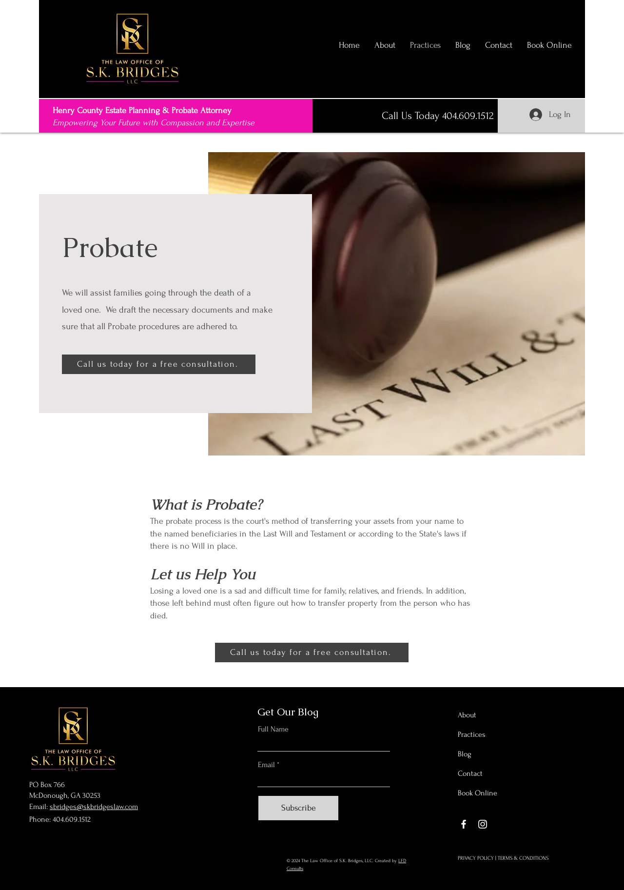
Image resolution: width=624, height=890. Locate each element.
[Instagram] (482, 824)
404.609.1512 (72, 819)
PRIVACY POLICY (476, 858)
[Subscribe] (298, 808)
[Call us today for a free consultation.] (158, 364)
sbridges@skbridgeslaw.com (94, 806)
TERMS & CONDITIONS (523, 858)
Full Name (273, 729)
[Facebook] (463, 824)
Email (266, 765)
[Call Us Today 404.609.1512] (437, 116)
